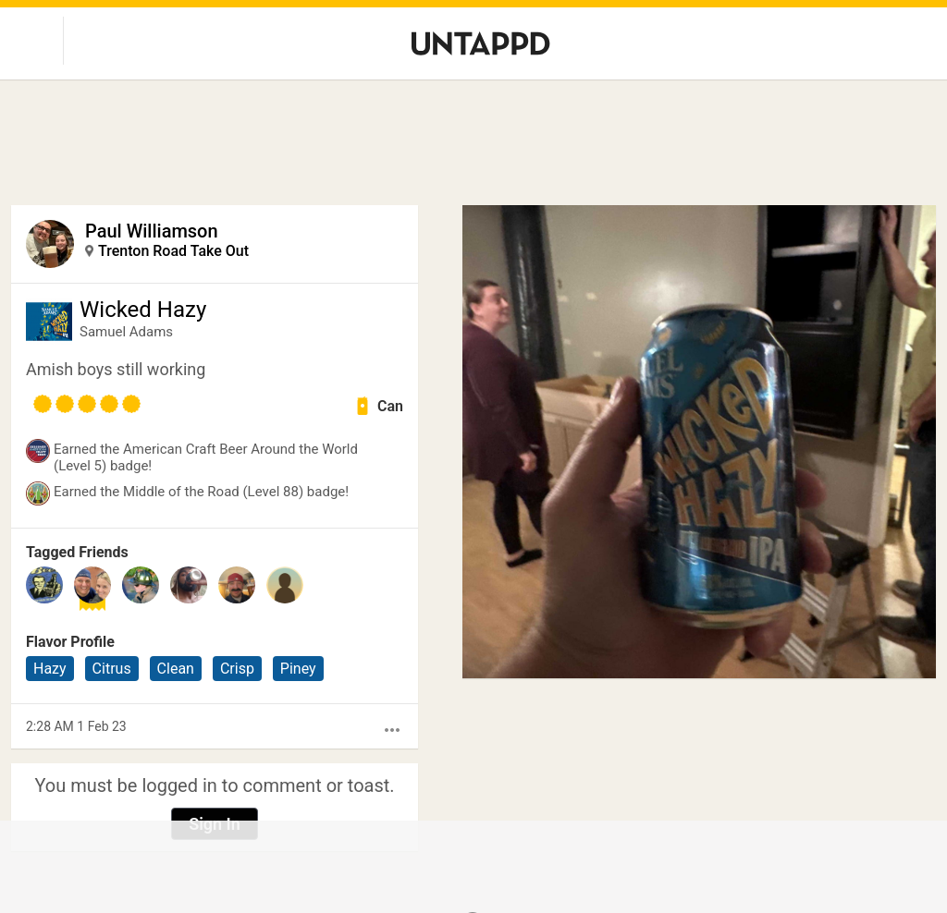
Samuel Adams (126, 331)
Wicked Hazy (143, 309)
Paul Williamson (151, 231)
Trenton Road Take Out (173, 251)
